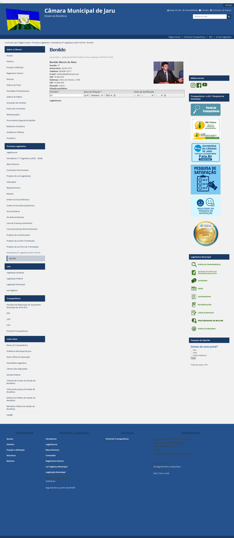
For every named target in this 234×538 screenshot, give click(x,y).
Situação (54, 85)
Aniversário (55, 68)
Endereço (54, 79)
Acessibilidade (191, 10)
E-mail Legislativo (223, 37)
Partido (53, 65)
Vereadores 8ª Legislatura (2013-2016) (68, 42)
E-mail (52, 74)
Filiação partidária (58, 88)
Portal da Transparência (194, 37)
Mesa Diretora (52, 445)
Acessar (228, 5)
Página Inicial (174, 37)
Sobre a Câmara (14, 48)
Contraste (216, 10)
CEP (51, 77)
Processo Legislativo (41, 42)
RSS (210, 37)
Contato (205, 10)
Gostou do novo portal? (204, 346)
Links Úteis (12, 334)
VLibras (228, 10)
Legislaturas (55, 100)
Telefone (54, 71)
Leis (8, 264)
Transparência (13, 295)
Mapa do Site (175, 10)
